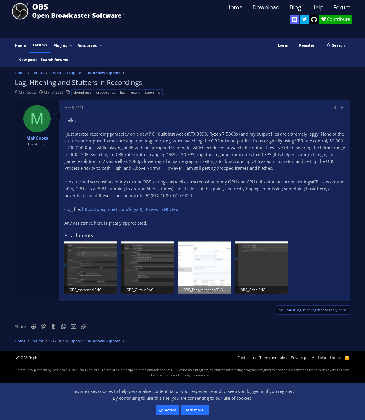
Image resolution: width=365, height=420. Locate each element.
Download (265, 7)
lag (122, 92)
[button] (71, 45)
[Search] (335, 45)
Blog (295, 7)
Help (317, 7)
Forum (342, 7)
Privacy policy (302, 357)
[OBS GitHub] (314, 19)
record (135, 92)
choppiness (82, 92)
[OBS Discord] (294, 19)
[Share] (335, 107)
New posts (27, 59)
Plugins (60, 45)
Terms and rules (273, 357)
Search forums (54, 59)
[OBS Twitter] (304, 19)
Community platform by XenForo (61, 370)
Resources (87, 45)
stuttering (153, 92)
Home (234, 7)
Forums (40, 44)
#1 (343, 107)
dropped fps (105, 92)
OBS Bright (27, 357)
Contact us (246, 357)
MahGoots (28, 92)
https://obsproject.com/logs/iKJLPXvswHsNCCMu (130, 209)
